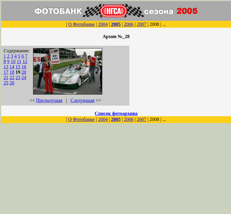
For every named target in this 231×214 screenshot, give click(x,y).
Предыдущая (49, 100)
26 (12, 82)
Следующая (82, 100)
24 (23, 77)
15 (17, 66)
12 (24, 61)
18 (12, 72)
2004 (103, 24)
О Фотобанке (81, 24)
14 (12, 66)
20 (23, 72)
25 (6, 82)
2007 (141, 24)
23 (17, 77)
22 (12, 77)
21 (6, 77)
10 (13, 61)
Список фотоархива (116, 113)
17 (6, 72)
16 (23, 66)
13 (6, 66)
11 (19, 61)
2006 (129, 24)
